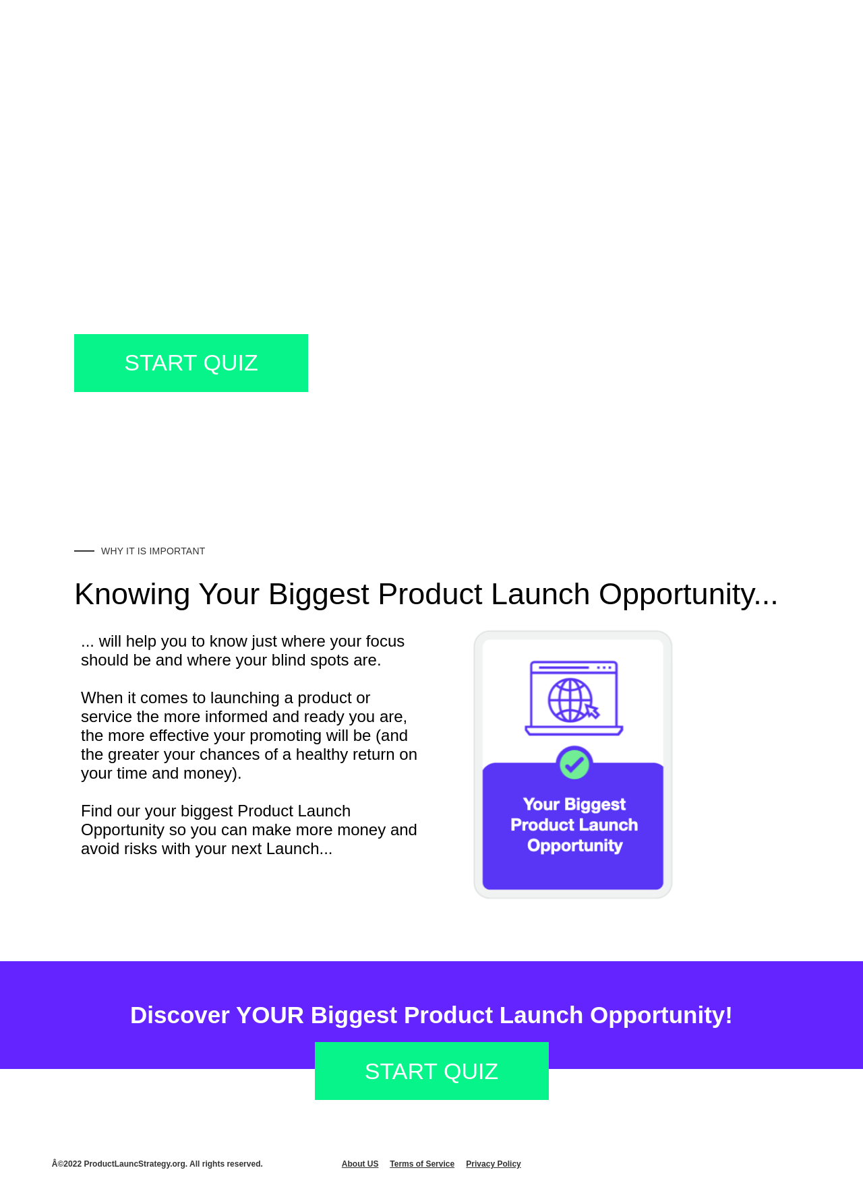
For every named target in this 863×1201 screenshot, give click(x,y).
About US (360, 1164)
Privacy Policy (493, 1164)
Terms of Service (422, 1164)
